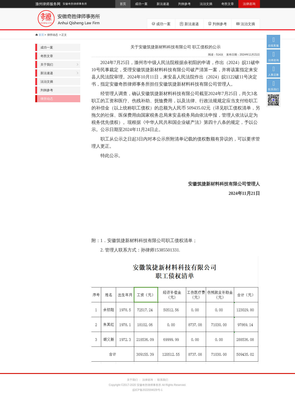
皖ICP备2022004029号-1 (147, 389)
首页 (123, 4)
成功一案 (141, 4)
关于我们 (46, 64)
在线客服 (273, 41)
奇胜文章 (227, 4)
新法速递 (163, 4)
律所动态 (52, 34)
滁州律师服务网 (47, 4)
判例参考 (184, 4)
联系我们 (273, 85)
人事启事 (273, 70)
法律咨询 (249, 4)
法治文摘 (206, 4)
